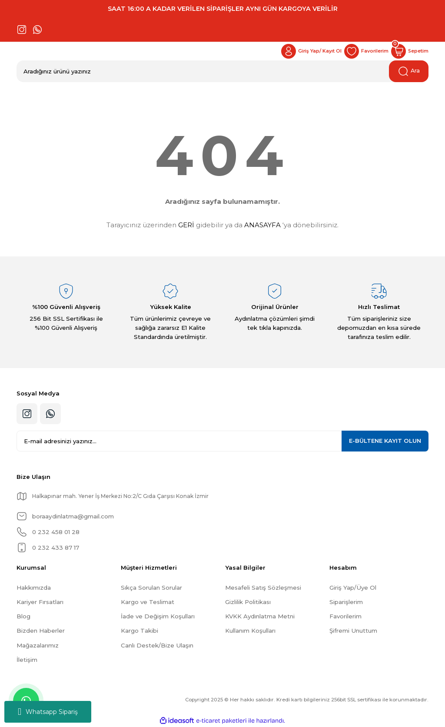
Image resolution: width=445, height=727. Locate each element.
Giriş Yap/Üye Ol (352, 587)
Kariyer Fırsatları (40, 601)
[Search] (222, 71)
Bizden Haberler (41, 630)
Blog (23, 616)
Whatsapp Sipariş (48, 712)
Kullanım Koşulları (250, 630)
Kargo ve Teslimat (147, 601)
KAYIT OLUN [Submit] (385, 440)
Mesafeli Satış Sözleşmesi (263, 587)
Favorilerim (345, 616)
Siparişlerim (346, 601)
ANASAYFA (262, 225)
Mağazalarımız (38, 645)
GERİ (186, 225)
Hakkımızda (34, 587)
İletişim (27, 659)
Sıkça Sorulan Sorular (151, 587)
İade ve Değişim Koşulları (158, 616)
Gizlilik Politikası (248, 601)
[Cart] (408, 51)
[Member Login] (301, 51)
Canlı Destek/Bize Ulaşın (157, 645)
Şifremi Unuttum (353, 630)
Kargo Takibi (139, 630)
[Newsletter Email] (222, 441)
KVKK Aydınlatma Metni (260, 616)
